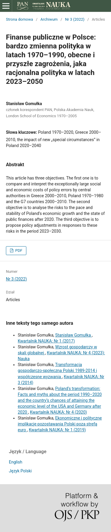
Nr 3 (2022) (75, 19)
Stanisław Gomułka (73, 335)
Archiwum (48, 19)
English (15, 462)
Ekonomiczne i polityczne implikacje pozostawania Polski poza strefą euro (60, 424)
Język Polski (20, 471)
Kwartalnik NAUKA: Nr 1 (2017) (46, 341)
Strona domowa (19, 19)
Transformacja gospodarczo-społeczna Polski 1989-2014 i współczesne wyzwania (57, 370)
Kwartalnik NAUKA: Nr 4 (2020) (58, 412)
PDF (18, 250)
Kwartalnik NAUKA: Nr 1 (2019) (57, 429)
